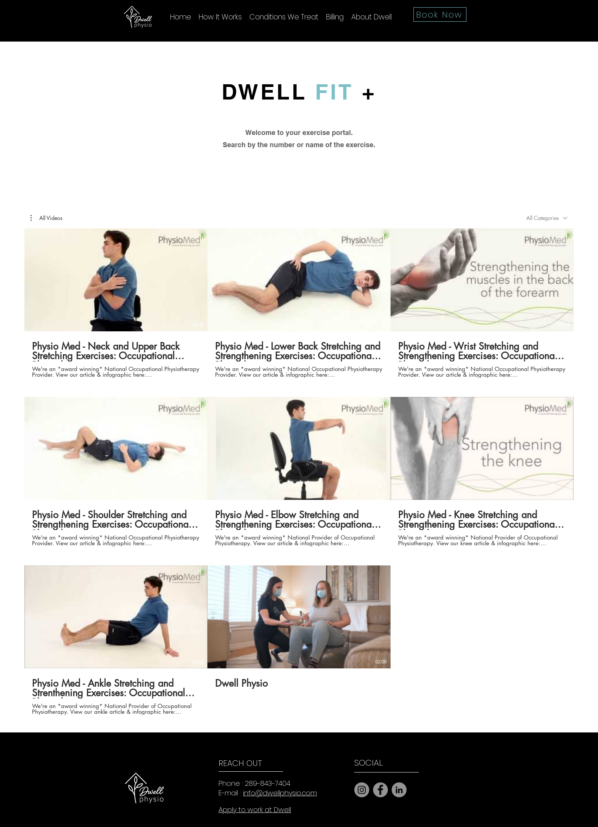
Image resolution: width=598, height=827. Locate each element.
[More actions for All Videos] (47, 218)
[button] (47, 218)
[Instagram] (361, 789)
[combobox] (546, 218)
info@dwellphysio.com (280, 793)
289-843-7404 (267, 783)
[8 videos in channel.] (299, 471)
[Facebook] (380, 789)
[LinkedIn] (399, 789)
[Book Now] (439, 14)
